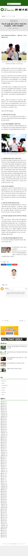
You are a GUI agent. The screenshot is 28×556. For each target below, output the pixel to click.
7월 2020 (3, 495)
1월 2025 (3, 414)
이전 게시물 (21, 322)
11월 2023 (3, 436)
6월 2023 (3, 445)
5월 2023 (3, 446)
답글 (26, 288)
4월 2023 (3, 448)
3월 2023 (3, 449)
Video (3, 392)
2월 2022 (3, 467)
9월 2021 (3, 475)
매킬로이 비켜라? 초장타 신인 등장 (14, 371)
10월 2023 (3, 438)
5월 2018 (3, 537)
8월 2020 (3, 493)
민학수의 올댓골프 (13, 546)
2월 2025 (3, 412)
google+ (15, 264)
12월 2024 (3, 415)
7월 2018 (3, 534)
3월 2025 (3, 410)
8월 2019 (3, 513)
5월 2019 (3, 518)
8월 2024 (3, 422)
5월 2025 (3, 407)
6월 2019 (3, 516)
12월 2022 (3, 454)
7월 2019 (3, 515)
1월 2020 (3, 505)
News (12, 21)
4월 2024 (3, 428)
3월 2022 (3, 466)
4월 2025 (3, 409)
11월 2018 (3, 528)
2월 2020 (3, 503)
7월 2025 (3, 404)
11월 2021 (3, 472)
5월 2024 (3, 427)
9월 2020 (3, 492)
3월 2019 (3, 521)
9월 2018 (3, 531)
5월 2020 (3, 498)
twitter (9, 264)
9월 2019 (3, 511)
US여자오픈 (4, 388)
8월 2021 (3, 477)
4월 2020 (3, 500)
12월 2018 (3, 526)
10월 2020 (3, 490)
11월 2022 (3, 456)
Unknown (7, 288)
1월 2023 (3, 453)
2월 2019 (3, 523)
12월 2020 (3, 487)
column (4, 395)
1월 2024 (3, 433)
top (16, 21)
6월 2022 (3, 461)
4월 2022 (3, 464)
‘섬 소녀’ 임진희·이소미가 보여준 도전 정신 (15, 365)
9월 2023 (3, 440)
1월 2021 (3, 485)
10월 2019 (3, 510)
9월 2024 (3, 420)
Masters (4, 383)
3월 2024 (3, 430)
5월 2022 (3, 462)
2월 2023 (3, 451)
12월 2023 (3, 435)
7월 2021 (3, 479)
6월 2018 (3, 536)
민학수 (10, 28)
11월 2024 (3, 417)
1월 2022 (3, 469)
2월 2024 (3, 432)
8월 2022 (3, 459)
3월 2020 (3, 502)
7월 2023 (3, 443)
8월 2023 (3, 441)
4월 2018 (3, 539)
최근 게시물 (6, 322)
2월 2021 (3, 484)
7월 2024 (3, 423)
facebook (4, 264)
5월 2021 (3, 480)
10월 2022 (3, 458)
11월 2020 (3, 489)
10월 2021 (3, 474)
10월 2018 (3, 529)
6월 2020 (3, 497)
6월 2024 (3, 425)
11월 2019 (3, 508)
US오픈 (3, 390)
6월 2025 (3, 405)
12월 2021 (3, 471)
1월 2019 (3, 524)
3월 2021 (3, 482)
